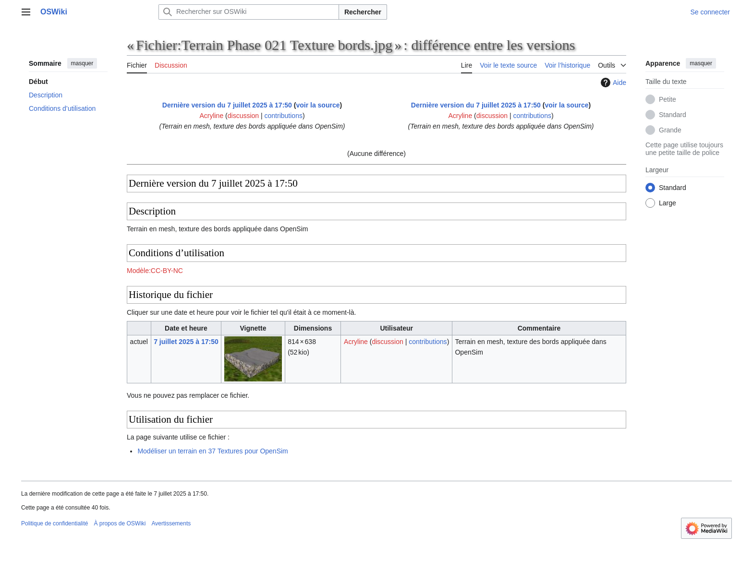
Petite (667, 99)
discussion (243, 115)
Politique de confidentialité (54, 523)
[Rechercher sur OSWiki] (248, 12)
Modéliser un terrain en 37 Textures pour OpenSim (212, 451)
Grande (670, 130)
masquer (82, 63)
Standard (672, 115)
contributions (284, 115)
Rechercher (362, 12)
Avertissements (171, 523)
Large (667, 203)
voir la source (318, 105)
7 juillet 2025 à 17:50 (186, 341)
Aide (612, 82)
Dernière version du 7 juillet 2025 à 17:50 (227, 105)
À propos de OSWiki (120, 523)
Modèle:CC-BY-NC (155, 270)
